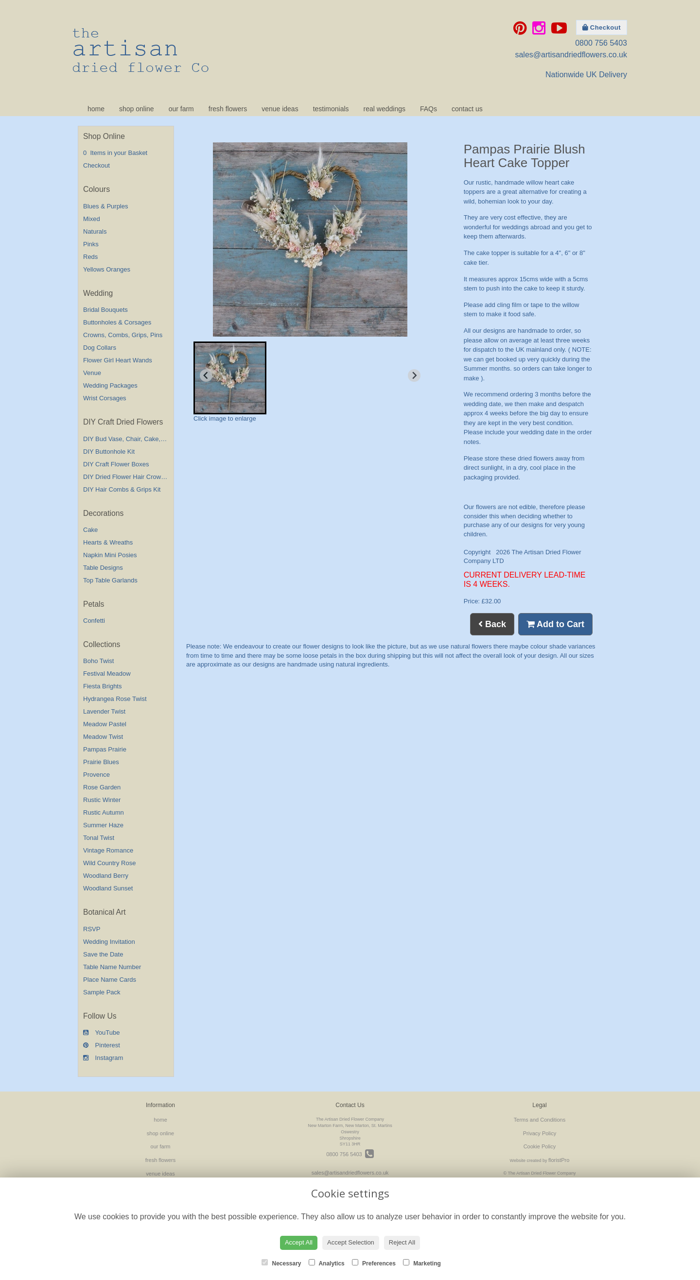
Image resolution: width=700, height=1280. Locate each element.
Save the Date (103, 954)
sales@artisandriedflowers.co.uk (571, 55)
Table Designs (103, 567)
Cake (90, 529)
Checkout (601, 27)
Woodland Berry (105, 875)
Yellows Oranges (106, 269)
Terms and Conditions (539, 1120)
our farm (181, 109)
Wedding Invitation (109, 941)
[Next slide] (414, 375)
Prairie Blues (101, 762)
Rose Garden (102, 787)
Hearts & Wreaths (108, 542)
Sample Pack (102, 992)
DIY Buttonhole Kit (109, 451)
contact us (467, 109)
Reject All (402, 1242)
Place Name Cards (109, 979)
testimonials (331, 109)
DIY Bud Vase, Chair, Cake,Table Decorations (147, 439)
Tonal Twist (98, 837)
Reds (90, 256)
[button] (229, 377)
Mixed (91, 218)
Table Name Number (112, 967)
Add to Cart (555, 624)
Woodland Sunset (108, 888)
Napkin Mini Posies (110, 555)
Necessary (281, 1263)
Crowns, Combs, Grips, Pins (122, 335)
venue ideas (280, 109)
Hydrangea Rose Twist (115, 698)
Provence (96, 774)
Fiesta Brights (102, 686)
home (96, 109)
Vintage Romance (108, 850)
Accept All (299, 1242)
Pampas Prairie (104, 749)
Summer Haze (103, 825)
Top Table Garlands (110, 580)
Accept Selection (350, 1242)
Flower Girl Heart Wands (117, 360)
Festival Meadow (107, 673)
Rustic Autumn (103, 812)
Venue (92, 372)
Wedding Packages (110, 385)
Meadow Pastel (104, 724)
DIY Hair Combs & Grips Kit (121, 489)
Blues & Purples (105, 206)
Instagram (103, 1057)
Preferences (374, 1263)
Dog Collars (99, 347)
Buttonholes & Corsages (117, 322)
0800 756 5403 (601, 43)
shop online (136, 109)
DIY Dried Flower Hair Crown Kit (128, 476)
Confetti (94, 620)
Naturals (94, 231)
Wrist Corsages (104, 398)
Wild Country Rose (109, 863)
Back (492, 624)
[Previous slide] (206, 375)
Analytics (327, 1263)
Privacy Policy (539, 1133)
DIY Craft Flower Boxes (116, 464)
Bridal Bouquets (105, 309)
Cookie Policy (540, 1146)
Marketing (422, 1263)
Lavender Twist (104, 711)
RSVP (91, 929)
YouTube (101, 1032)
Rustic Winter (102, 799)
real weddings (384, 109)
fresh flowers (228, 109)
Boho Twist (98, 661)
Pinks (91, 244)
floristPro (558, 1160)
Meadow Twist (103, 736)
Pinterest (101, 1045)
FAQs (428, 109)
